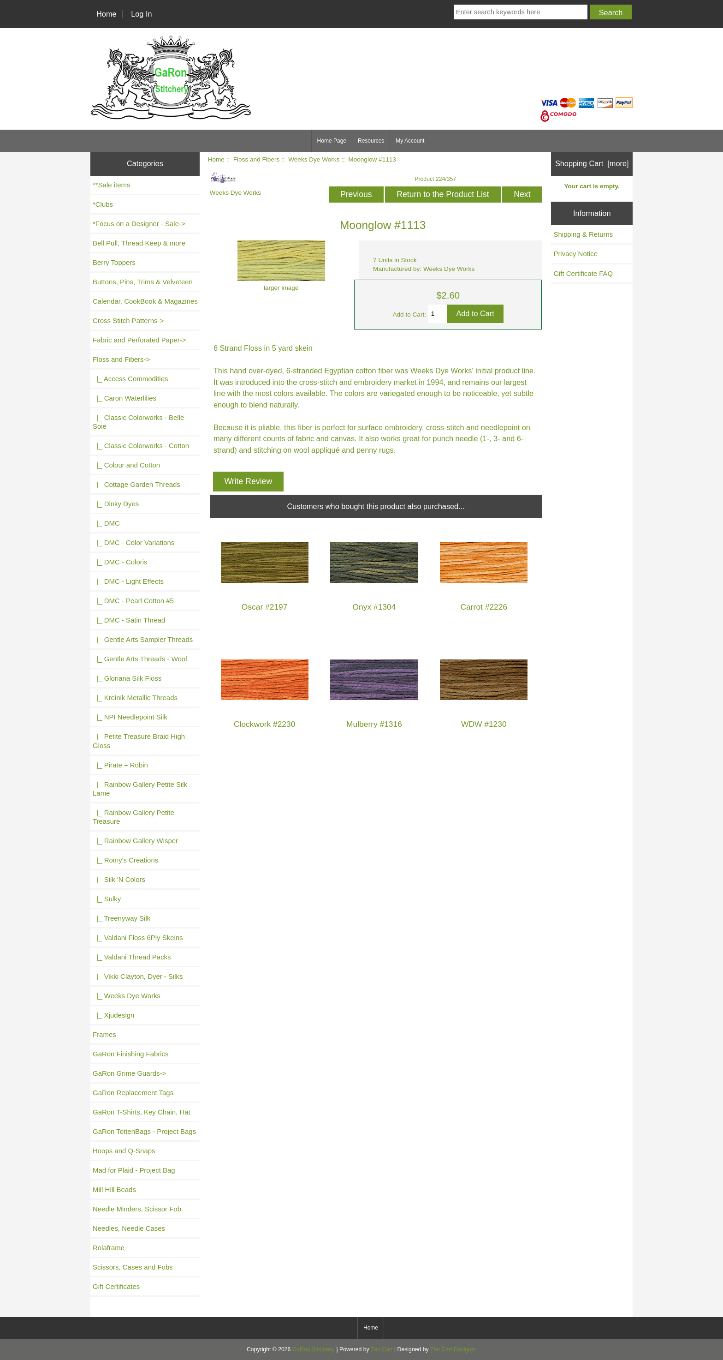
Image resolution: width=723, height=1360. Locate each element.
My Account (410, 141)
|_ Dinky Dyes (116, 504)
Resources (371, 141)
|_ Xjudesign (113, 1015)
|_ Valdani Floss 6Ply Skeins (138, 937)
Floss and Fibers (256, 159)
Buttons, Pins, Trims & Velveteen (143, 282)
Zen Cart (382, 1349)
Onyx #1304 (374, 607)
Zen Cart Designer (453, 1349)
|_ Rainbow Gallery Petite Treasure (133, 817)
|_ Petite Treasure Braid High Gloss (139, 740)
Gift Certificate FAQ (583, 273)
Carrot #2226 (484, 607)
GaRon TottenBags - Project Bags (144, 1131)
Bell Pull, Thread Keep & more (139, 243)
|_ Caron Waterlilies (124, 398)
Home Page (331, 141)
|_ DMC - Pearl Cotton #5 (133, 601)
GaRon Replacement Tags (133, 1092)
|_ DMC (106, 523)
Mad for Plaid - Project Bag (134, 1170)
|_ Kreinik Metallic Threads (135, 697)
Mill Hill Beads (114, 1189)
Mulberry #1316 (374, 724)
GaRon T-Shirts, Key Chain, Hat (141, 1112)
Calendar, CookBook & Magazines (145, 301)
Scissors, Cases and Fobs (133, 1267)
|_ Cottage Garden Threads (136, 484)
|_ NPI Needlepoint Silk (130, 717)
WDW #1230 (484, 724)
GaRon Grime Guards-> (129, 1073)
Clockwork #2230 (264, 724)
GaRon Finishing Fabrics (131, 1054)
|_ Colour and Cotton (126, 465)
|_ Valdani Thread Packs (132, 957)
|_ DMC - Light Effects (128, 581)
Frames (104, 1034)
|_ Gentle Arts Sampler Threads (143, 639)
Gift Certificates (116, 1286)
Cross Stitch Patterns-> (128, 320)
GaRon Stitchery (312, 1349)
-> (121, 359)
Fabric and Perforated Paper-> (139, 340)
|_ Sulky (107, 899)
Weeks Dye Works (313, 159)
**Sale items (111, 185)
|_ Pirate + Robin (120, 765)
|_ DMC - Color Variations (133, 542)
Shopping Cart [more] (592, 163)
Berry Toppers (114, 262)
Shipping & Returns (583, 234)
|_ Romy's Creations (125, 860)
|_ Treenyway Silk (121, 918)
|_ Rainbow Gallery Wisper (135, 841)
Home (106, 14)
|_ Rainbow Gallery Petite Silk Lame (140, 788)
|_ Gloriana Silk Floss (127, 678)
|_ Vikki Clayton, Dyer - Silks (138, 976)
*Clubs (103, 204)
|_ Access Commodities (130, 379)
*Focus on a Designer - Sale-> (139, 224)
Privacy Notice (575, 254)
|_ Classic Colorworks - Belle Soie (138, 421)
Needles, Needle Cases (129, 1228)
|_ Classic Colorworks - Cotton (141, 445)
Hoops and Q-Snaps (124, 1151)
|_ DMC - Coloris (120, 562)
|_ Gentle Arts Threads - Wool (140, 659)
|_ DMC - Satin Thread (129, 620)
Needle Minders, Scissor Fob (137, 1209)
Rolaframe (108, 1248)
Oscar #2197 (265, 607)
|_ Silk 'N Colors (119, 879)
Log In (141, 14)
